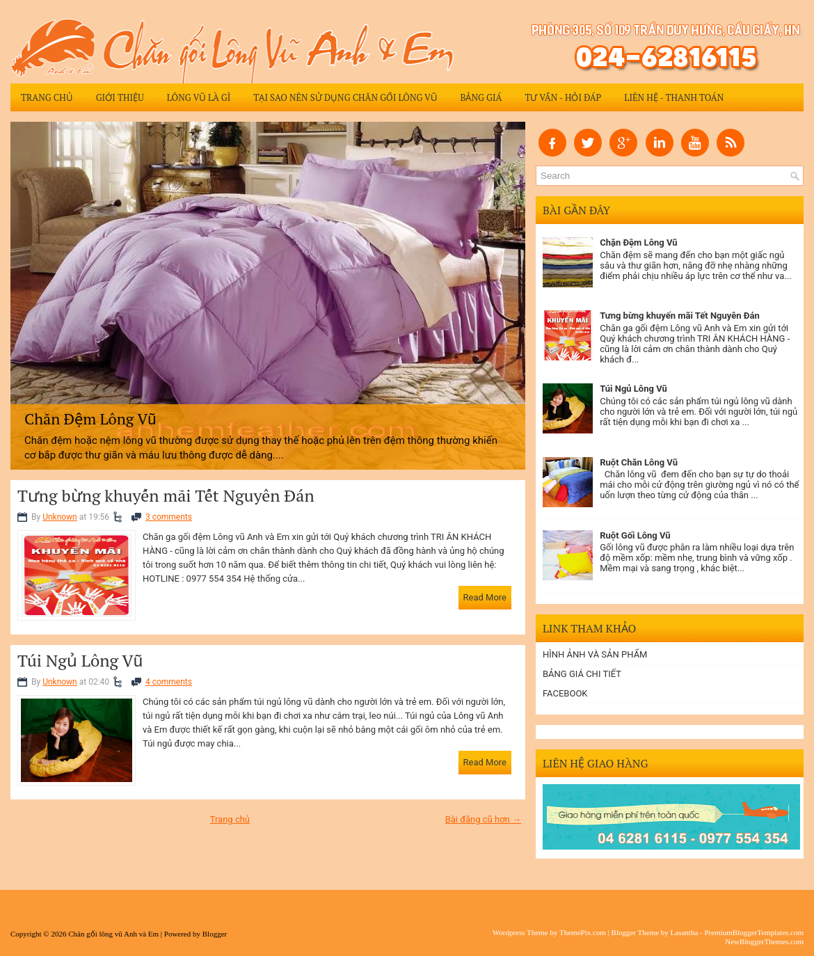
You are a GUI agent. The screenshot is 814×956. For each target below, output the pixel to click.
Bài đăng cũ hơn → (483, 819)
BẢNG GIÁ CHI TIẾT (582, 674)
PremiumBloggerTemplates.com (754, 932)
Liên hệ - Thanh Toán (674, 97)
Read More (484, 597)
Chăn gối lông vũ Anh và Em (113, 934)
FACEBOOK (565, 693)
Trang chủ (47, 97)
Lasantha (685, 932)
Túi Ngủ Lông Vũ (80, 660)
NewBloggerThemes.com (764, 941)
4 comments (168, 682)
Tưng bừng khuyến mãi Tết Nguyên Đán (165, 495)
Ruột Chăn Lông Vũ (639, 462)
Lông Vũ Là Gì (199, 97)
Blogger (214, 934)
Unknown (59, 517)
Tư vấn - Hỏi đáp (563, 97)
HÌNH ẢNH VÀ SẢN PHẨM (595, 654)
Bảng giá (481, 97)
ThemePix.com (582, 932)
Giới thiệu (120, 97)
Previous (23, 292)
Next (512, 292)
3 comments (168, 517)
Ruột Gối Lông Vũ (635, 535)
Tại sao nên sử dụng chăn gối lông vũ (345, 97)
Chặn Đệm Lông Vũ (638, 242)
